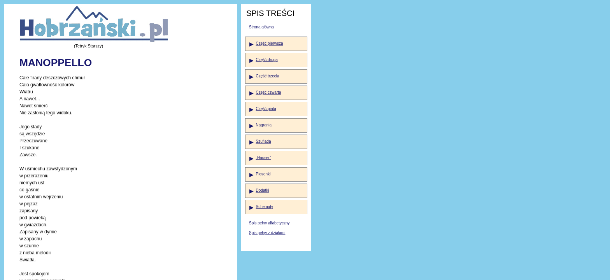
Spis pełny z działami (267, 233)
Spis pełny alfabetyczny (269, 223)
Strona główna (261, 27)
